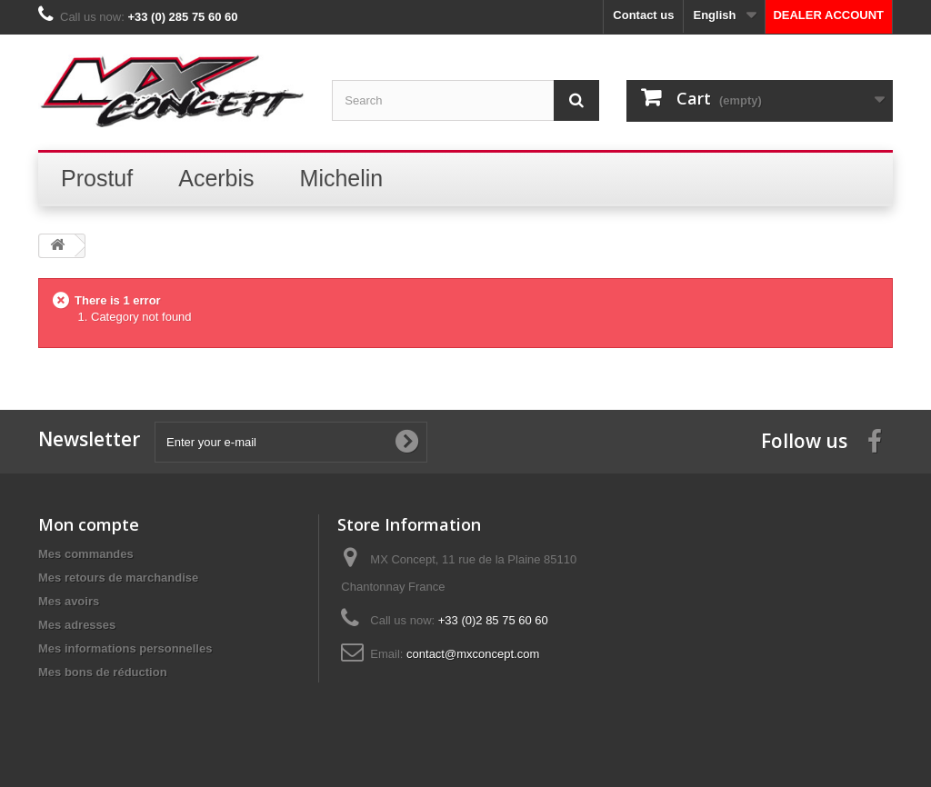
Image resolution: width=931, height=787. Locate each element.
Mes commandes (86, 554)
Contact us (643, 15)
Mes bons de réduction (102, 672)
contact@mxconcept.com (472, 654)
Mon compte (88, 524)
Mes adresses (76, 625)
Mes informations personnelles (125, 648)
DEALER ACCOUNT (828, 15)
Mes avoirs (68, 601)
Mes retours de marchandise (118, 577)
